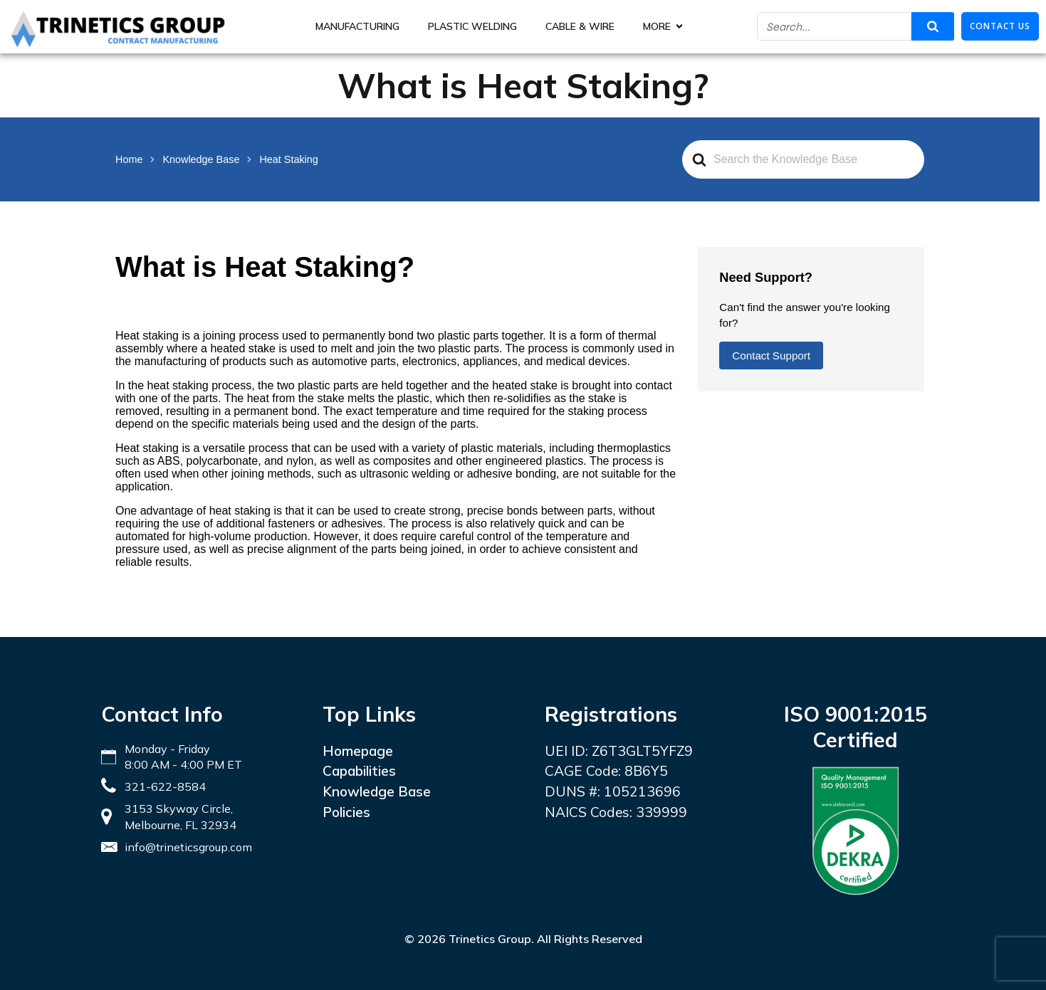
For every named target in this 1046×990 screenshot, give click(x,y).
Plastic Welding (472, 26)
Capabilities (359, 770)
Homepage (358, 750)
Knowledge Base (377, 791)
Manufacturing (357, 26)
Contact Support (771, 355)
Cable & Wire (579, 26)
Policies (346, 812)
